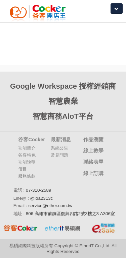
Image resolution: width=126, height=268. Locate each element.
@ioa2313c (41, 198)
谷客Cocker (31, 139)
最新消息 (61, 139)
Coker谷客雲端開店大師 (41, 11)
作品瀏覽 (93, 139)
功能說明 (27, 162)
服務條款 (27, 176)
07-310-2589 (38, 190)
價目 (22, 169)
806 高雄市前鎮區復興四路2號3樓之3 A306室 (70, 213)
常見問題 (59, 155)
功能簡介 (27, 148)
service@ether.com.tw (50, 205)
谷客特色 (27, 155)
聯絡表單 (93, 162)
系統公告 (59, 148)
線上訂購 (93, 173)
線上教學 (93, 150)
